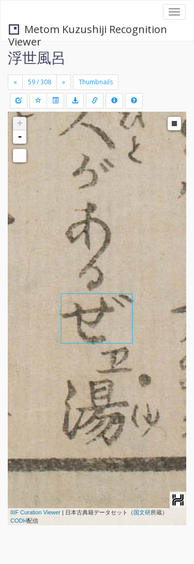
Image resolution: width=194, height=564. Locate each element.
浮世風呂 (37, 57)
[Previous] (15, 82)
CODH (18, 520)
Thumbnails (96, 82)
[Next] (63, 82)
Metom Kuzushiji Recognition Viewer (87, 30)
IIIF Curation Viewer (35, 512)
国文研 (142, 512)
